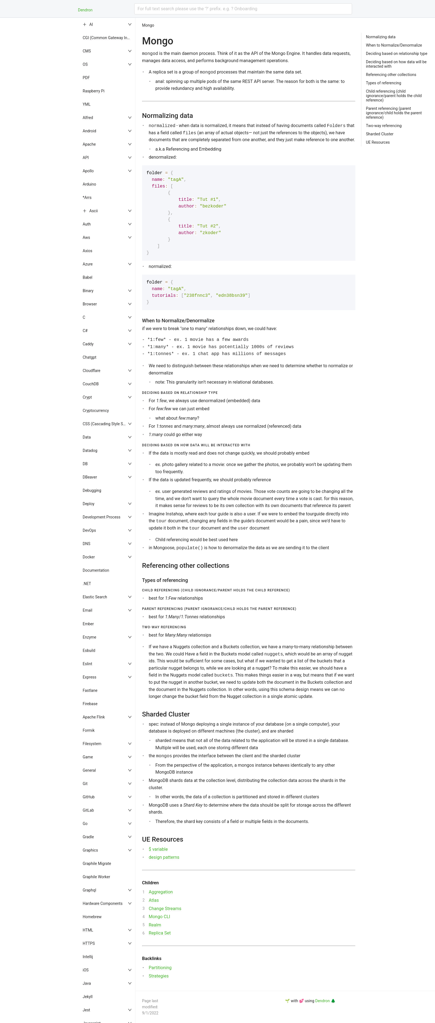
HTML (88, 930)
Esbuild (89, 650)
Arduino (89, 184)
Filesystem (92, 743)
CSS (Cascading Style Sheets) (108, 424)
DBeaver (90, 477)
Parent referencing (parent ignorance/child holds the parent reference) (394, 113)
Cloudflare (91, 370)
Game (88, 757)
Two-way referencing (384, 125)
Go (85, 823)
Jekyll (88, 996)
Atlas (154, 900)
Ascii (93, 211)
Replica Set (160, 933)
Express (89, 677)
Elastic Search (95, 597)
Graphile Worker (96, 877)
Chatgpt (89, 357)
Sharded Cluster (379, 134)
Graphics (90, 850)
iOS (85, 970)
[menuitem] (107, 24)
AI (91, 24)
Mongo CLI (159, 916)
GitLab (88, 810)
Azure (88, 264)
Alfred (88, 117)
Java (87, 983)
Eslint (87, 664)
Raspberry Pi (94, 91)
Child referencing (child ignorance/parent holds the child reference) (394, 95)
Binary (88, 290)
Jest (86, 1010)
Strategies (159, 976)
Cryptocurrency (96, 410)
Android (89, 131)
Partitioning (160, 967)
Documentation (96, 570)
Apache (89, 144)
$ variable (158, 849)
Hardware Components (103, 903)
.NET (87, 583)
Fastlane (90, 690)
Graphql (89, 890)
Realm (155, 925)
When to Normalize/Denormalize (394, 45)
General (89, 770)
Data (87, 437)
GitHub (89, 797)
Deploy (88, 504)
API (86, 157)
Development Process (101, 517)
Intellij (88, 956)
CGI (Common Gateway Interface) (112, 38)
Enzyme (89, 637)
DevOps (89, 530)
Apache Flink (94, 717)
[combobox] (243, 9)
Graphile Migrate (97, 863)
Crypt (87, 397)
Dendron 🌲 (325, 1001)
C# (85, 330)
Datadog (90, 450)
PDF (86, 77)
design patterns (164, 857)
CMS (87, 51)
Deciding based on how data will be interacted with (396, 64)
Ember (88, 624)
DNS (86, 543)
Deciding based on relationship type (396, 53)
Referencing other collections (391, 74)
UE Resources (378, 142)
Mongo (148, 25)
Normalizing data (381, 37)
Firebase (90, 704)
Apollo (88, 171)
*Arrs (87, 197)
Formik (89, 730)
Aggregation (161, 892)
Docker (89, 557)
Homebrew (92, 917)
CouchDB (91, 384)
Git (85, 783)
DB (85, 464)
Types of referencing (383, 83)
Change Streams (165, 908)
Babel (87, 277)
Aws (86, 237)
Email (87, 610)
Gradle (88, 837)
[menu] (107, 520)
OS (85, 64)
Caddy (88, 344)
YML (86, 104)
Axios (87, 251)
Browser (90, 304)
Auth (87, 224)
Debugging (92, 490)
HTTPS (89, 943)
